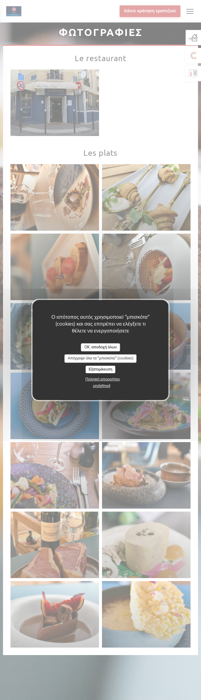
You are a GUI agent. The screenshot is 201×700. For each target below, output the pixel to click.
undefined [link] (101, 385)
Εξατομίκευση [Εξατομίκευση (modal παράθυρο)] (100, 369)
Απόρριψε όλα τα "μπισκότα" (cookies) (100, 358)
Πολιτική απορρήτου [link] (102, 379)
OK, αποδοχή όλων (100, 347)
